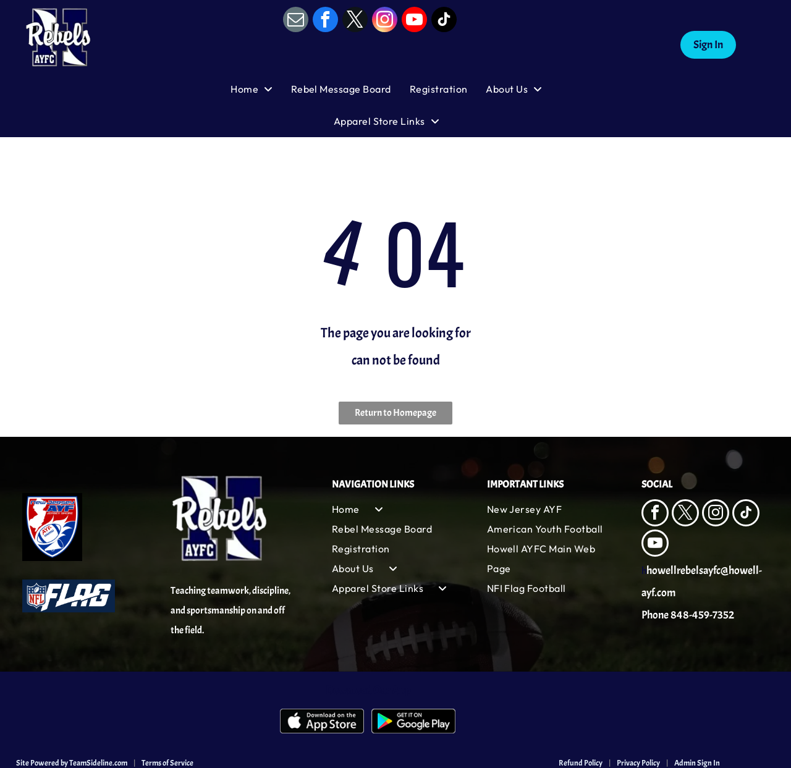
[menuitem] (260, 89)
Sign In (708, 45)
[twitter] (355, 21)
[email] (295, 21)
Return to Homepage (395, 413)
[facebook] (325, 21)
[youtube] (414, 21)
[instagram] (384, 21)
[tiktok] (444, 21)
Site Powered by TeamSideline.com (71, 763)
